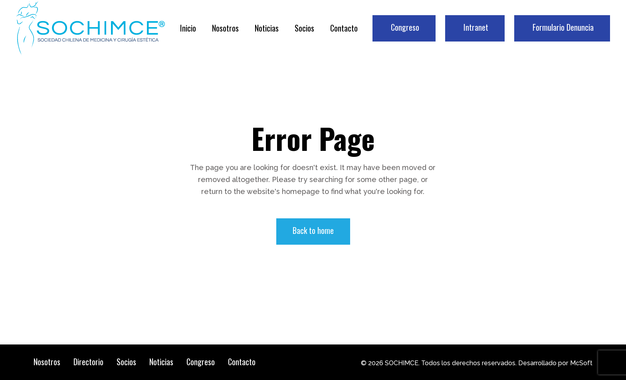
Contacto (242, 362)
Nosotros (47, 362)
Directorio (88, 362)
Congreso (200, 362)
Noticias (161, 362)
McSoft (581, 363)
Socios (126, 362)
